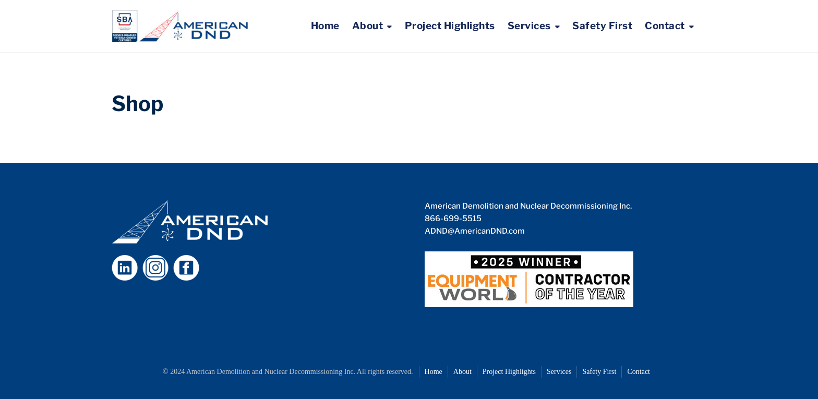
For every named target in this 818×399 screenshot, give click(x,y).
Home (325, 26)
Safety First (602, 26)
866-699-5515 (453, 218)
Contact (665, 26)
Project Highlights (450, 26)
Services (529, 26)
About (367, 26)
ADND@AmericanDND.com (475, 231)
